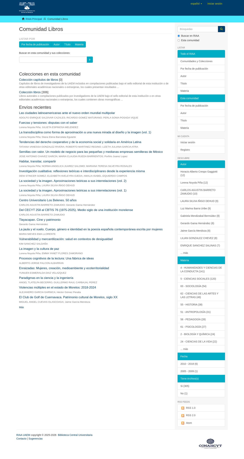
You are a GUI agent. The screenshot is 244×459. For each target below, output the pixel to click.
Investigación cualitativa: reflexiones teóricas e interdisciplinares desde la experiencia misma (82, 171)
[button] (196, 3)
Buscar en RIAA (188, 35)
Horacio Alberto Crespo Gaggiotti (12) (198, 173)
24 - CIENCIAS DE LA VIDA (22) (198, 341)
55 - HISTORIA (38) (191, 304)
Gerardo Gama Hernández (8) (197, 223)
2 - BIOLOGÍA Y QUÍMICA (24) (197, 334)
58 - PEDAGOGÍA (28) (193, 319)
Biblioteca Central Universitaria (75, 435)
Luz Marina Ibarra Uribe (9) (195, 208)
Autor (57, 44)
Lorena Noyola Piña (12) (194, 182)
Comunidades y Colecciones (196, 61)
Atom (186, 423)
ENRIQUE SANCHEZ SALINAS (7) (200, 245)
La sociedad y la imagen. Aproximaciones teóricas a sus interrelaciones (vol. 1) (72, 190)
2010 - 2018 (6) (189, 363)
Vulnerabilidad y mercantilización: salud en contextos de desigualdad (66, 239)
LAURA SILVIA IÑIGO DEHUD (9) (199, 201)
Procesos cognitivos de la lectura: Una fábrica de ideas (56, 258)
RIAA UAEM (23, 435)
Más (21, 307)
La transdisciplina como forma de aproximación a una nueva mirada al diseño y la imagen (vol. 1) (85, 132)
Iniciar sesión (187, 142)
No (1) (183, 393)
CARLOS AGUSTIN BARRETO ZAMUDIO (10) (197, 192)
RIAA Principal (34, 19)
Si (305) (184, 386)
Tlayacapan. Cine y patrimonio (40, 219)
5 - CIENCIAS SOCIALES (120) (198, 278)
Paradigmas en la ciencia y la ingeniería (46, 278)
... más (184, 252)
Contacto (21, 438)
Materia (79, 44)
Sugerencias (36, 438)
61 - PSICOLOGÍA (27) (193, 326)
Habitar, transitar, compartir (37, 161)
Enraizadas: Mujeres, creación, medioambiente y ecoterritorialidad (64, 268)
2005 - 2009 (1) (189, 371)
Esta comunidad (188, 40)
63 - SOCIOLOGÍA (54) (193, 286)
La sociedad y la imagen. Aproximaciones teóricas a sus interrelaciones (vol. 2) (72, 181)
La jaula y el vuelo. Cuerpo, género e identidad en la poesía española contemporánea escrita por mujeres (91, 229)
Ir (90, 59)
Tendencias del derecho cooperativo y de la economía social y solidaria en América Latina (80, 142)
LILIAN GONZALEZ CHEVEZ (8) (198, 238)
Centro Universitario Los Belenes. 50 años (48, 200)
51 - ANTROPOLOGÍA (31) (195, 312)
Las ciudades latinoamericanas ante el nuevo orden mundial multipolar (67, 113)
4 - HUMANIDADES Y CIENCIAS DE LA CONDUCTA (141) (201, 269)
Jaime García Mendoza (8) (195, 230)
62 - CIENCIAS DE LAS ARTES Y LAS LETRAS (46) (199, 295)
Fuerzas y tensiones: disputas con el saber (48, 122)
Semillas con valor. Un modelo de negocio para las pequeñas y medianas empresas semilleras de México (91, 152)
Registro (185, 149)
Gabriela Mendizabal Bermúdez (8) (200, 215)
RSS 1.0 (187, 408)
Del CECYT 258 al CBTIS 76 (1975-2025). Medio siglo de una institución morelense (76, 210)
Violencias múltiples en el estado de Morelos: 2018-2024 (57, 287)
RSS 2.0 (187, 415)
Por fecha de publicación (35, 44)
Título (67, 44)
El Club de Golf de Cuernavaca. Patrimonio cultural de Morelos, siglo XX (68, 297)
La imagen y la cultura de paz (39, 249)
